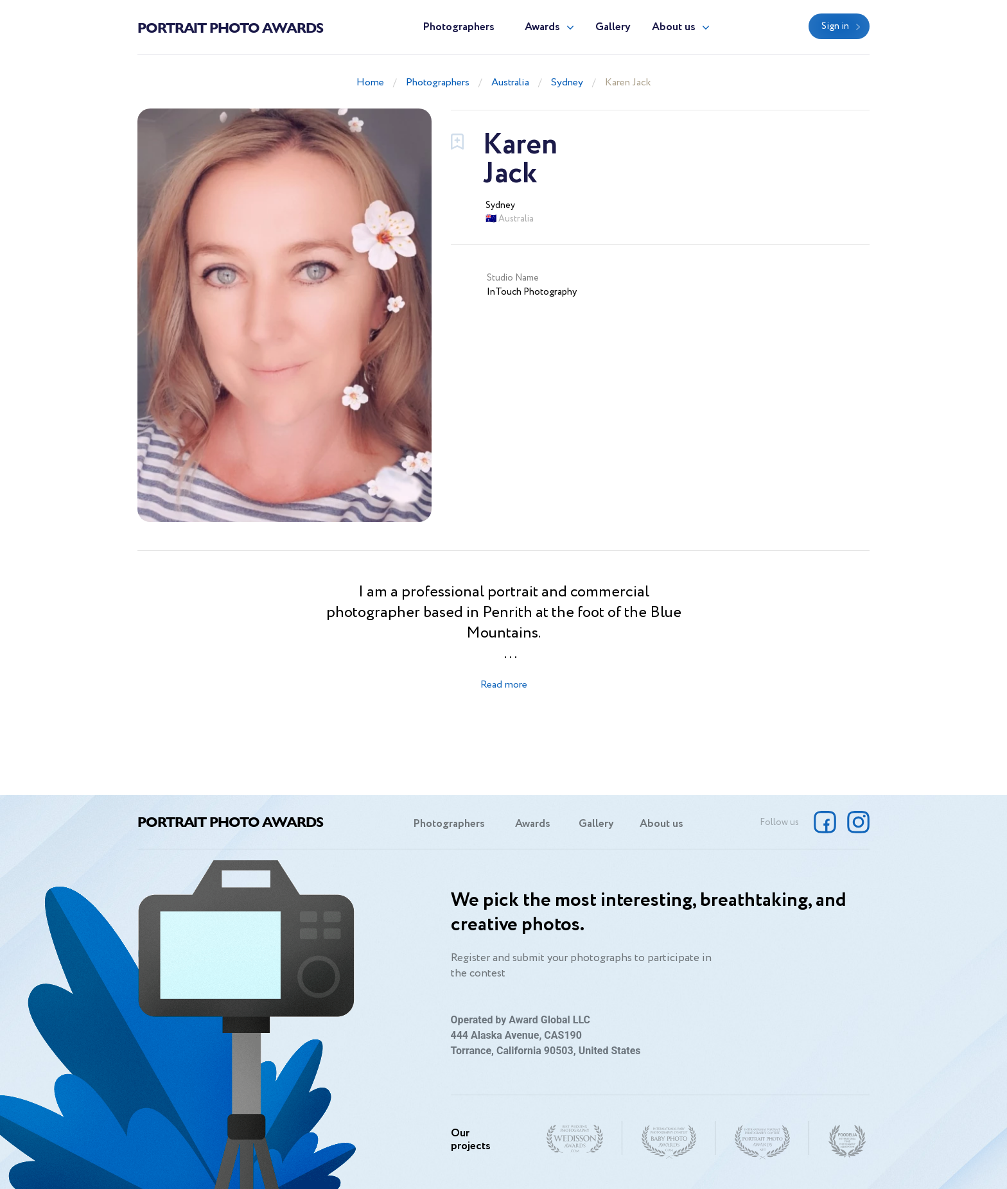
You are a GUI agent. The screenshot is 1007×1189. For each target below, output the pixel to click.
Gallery (613, 27)
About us (674, 27)
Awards (542, 27)
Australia (510, 82)
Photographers (459, 27)
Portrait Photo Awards (230, 27)
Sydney (567, 82)
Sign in (835, 26)
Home (370, 82)
